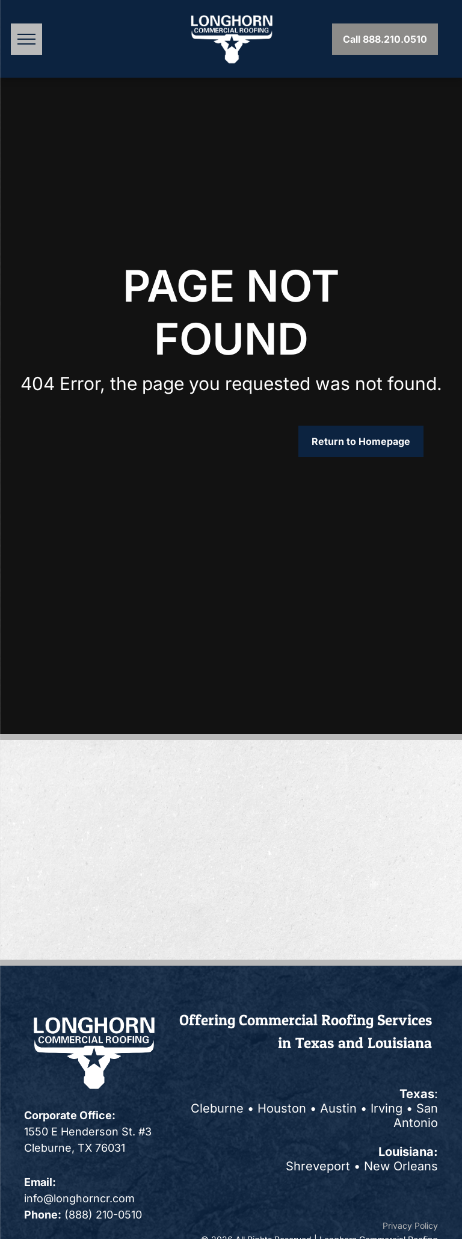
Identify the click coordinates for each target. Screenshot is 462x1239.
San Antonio (415, 1115)
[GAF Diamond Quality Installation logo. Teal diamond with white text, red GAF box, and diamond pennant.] (336, 849)
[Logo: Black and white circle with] (127, 916)
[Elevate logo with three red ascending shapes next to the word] (336, 783)
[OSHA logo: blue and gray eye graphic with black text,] (127, 849)
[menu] (26, 39)
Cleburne (217, 1108)
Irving (386, 1108)
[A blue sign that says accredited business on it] (127, 783)
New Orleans (401, 1166)
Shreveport (318, 1166)
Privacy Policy (410, 1225)
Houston (281, 1108)
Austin (338, 1108)
